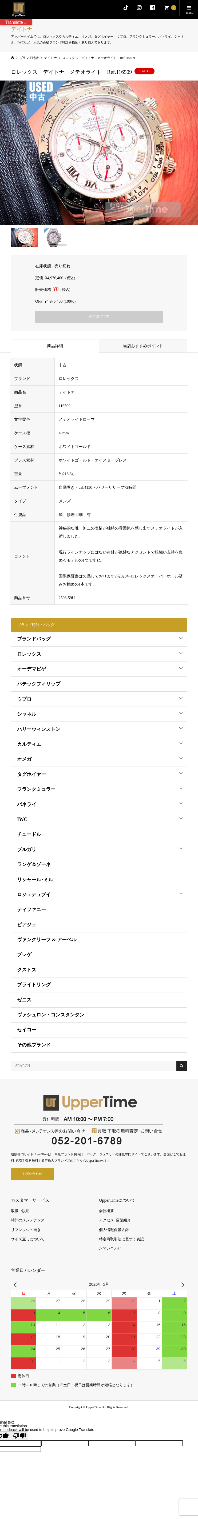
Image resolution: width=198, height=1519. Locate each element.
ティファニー (31, 909)
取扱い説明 (20, 1211)
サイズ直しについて (28, 1239)
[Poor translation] (19, 1436)
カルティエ (29, 744)
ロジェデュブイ (34, 894)
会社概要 (106, 1211)
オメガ (24, 759)
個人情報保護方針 (114, 1230)
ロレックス (29, 654)
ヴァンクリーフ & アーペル (46, 939)
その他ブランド (34, 1045)
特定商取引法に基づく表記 (121, 1239)
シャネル (26, 714)
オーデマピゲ (31, 669)
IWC (22, 819)
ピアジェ (26, 924)
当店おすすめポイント (143, 346)
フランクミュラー (36, 789)
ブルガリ (26, 849)
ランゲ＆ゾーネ (34, 864)
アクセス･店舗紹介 (115, 1220)
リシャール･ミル (35, 879)
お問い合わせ (32, 1174)
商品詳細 (55, 346)
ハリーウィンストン (38, 729)
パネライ (26, 804)
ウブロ (24, 699)
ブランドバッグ (34, 639)
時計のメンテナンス (28, 1220)
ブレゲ (24, 954)
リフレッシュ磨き (26, 1230)
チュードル (29, 834)
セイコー (26, 1029)
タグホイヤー (31, 774)
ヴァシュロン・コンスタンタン (50, 1014)
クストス (26, 969)
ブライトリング (34, 984)
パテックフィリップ (38, 684)
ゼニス (24, 1000)
